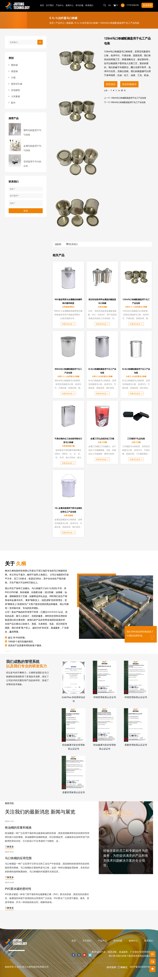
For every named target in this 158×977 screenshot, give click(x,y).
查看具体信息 (68, 324)
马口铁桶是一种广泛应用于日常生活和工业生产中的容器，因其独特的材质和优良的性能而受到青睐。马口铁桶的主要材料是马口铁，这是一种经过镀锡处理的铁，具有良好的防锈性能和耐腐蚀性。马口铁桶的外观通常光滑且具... (47, 867)
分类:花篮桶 (68, 515)
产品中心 (60, 5)
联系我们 (89, 5)
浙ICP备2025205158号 (141, 967)
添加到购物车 (129, 84)
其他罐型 (15, 90)
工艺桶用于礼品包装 (136, 438)
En (109, 5)
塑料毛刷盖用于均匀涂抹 (32, 132)
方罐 (13, 77)
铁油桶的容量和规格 (18, 827)
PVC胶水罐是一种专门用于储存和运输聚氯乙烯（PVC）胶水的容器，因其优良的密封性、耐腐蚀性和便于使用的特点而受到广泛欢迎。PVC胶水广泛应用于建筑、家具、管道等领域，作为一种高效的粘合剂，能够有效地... (47, 898)
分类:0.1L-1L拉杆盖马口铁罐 (136, 307)
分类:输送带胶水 (68, 307)
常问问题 (79, 5)
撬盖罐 (69, 23)
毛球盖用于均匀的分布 (32, 163)
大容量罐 (15, 96)
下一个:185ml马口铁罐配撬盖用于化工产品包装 (125, 102)
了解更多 (9, 846)
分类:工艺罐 (102, 442)
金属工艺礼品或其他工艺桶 (102, 438)
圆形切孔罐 (16, 84)
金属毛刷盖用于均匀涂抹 (32, 148)
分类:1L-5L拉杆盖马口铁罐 (102, 376)
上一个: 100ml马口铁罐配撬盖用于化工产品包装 (125, 98)
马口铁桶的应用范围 (18, 858)
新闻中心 (70, 5)
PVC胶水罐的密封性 (18, 889)
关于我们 (50, 5)
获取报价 (111, 84)
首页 (42, 5)
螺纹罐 (14, 65)
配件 (13, 102)
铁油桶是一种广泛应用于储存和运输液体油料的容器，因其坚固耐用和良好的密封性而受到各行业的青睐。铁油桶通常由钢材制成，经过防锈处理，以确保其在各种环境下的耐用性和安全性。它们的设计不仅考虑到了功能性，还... (47, 837)
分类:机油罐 (102, 307)
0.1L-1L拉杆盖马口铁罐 (86, 23)
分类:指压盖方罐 (68, 446)
